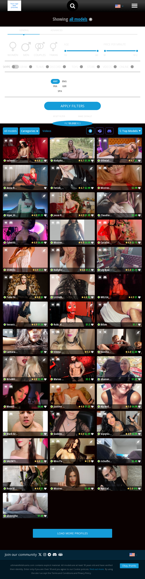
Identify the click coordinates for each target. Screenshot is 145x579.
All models (10, 131)
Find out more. (97, 569)
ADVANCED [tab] (57, 30)
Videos (46, 131)
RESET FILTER (59, 116)
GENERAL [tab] (24, 30)
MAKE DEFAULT (85, 116)
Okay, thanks (129, 565)
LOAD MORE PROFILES (72, 533)
